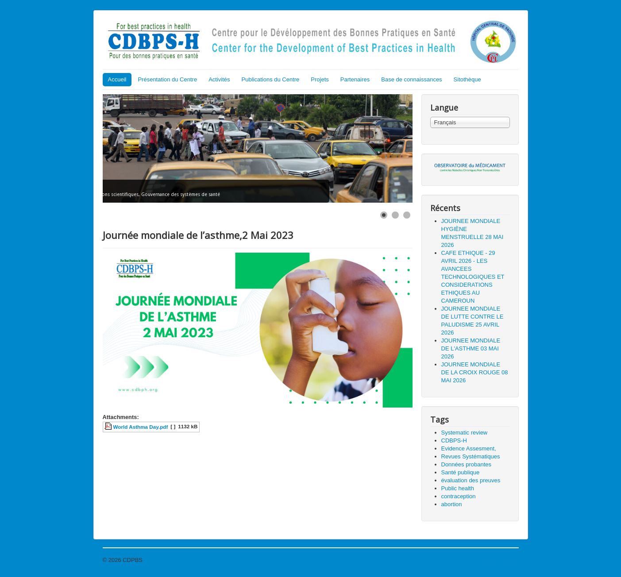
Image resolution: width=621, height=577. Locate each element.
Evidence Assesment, (468, 448)
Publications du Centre (271, 79)
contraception (458, 496)
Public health (457, 488)
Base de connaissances (411, 79)
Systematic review (464, 432)
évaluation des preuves (471, 480)
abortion (451, 504)
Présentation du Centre (167, 79)
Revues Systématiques (470, 456)
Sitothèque (467, 79)
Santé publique (460, 472)
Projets (319, 79)
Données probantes (466, 464)
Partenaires (355, 79)
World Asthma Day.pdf (140, 427)
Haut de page (501, 560)
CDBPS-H (454, 440)
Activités (219, 79)
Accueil (117, 79)
